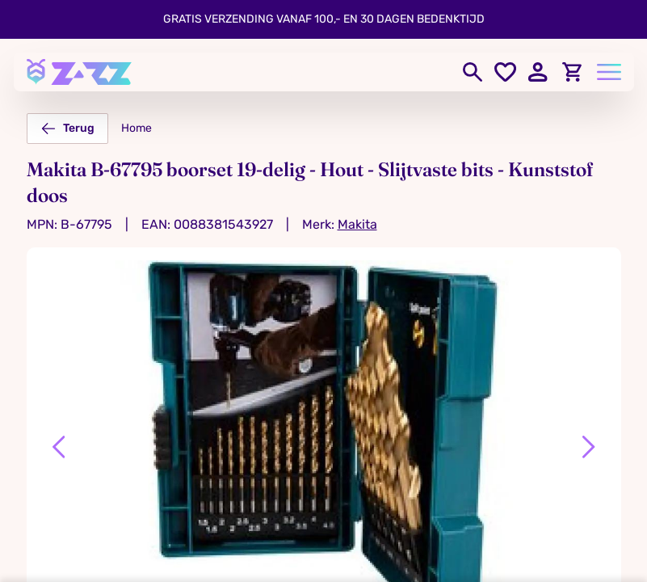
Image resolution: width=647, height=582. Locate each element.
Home (136, 128)
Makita (357, 224)
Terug (67, 128)
